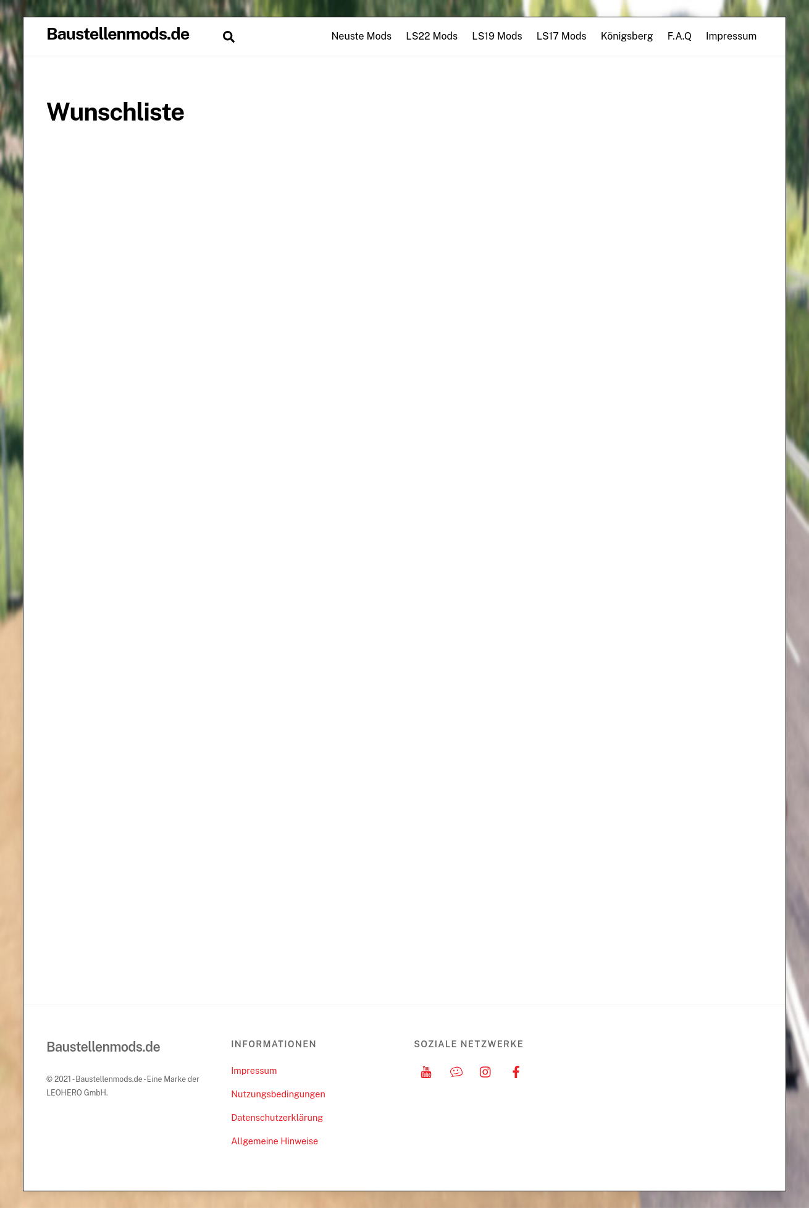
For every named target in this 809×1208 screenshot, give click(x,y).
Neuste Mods (361, 36)
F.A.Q (680, 36)
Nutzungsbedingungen (278, 1094)
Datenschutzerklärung (277, 1117)
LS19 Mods (497, 36)
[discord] (456, 1070)
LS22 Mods (432, 36)
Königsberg (627, 36)
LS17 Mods (562, 36)
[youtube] (426, 1070)
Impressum (731, 36)
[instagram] (486, 1070)
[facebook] (516, 1070)
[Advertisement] (677, 282)
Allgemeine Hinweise (274, 1141)
